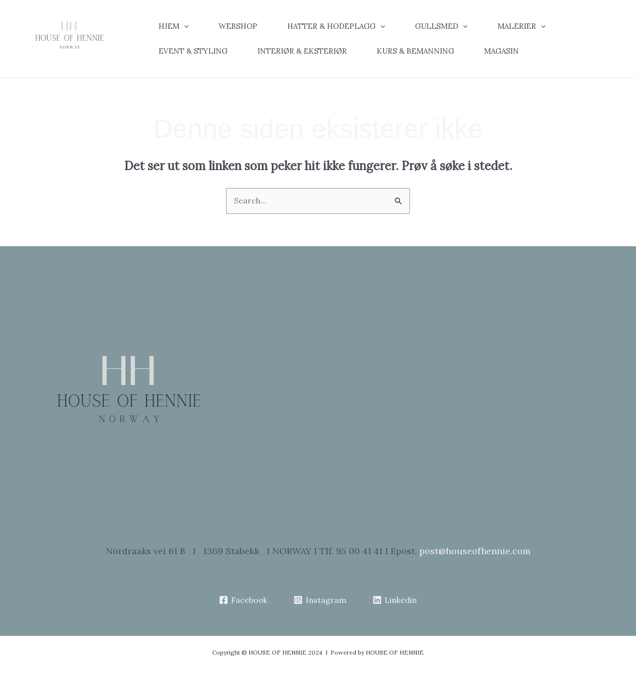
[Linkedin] (394, 599)
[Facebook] (243, 599)
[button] (181, 26)
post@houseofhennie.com (475, 551)
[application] (184, 26)
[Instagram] (320, 599)
